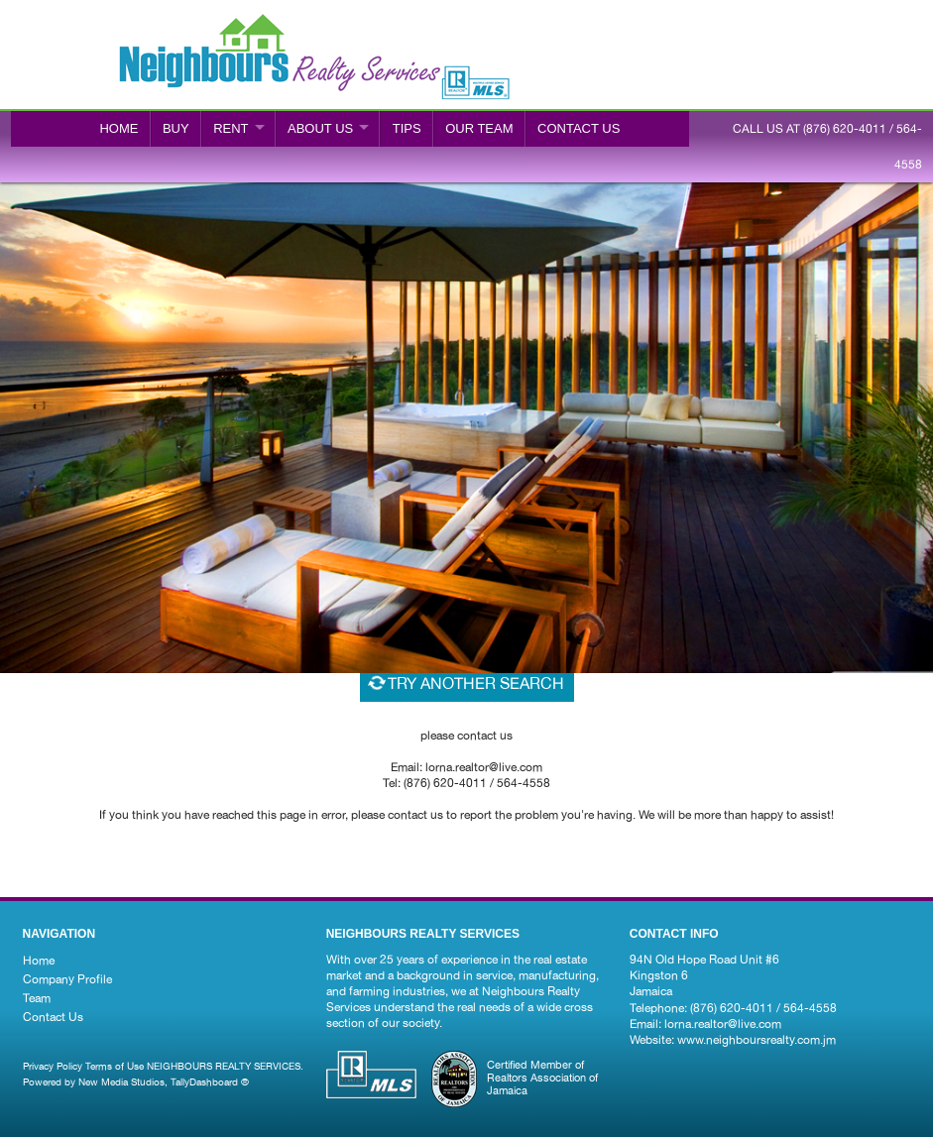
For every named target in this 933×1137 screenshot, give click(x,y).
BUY (176, 128)
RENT (230, 128)
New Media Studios (121, 1081)
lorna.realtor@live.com (722, 1024)
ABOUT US (320, 128)
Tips (407, 128)
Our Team (479, 128)
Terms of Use (114, 1066)
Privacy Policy (52, 1066)
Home (118, 128)
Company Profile (67, 979)
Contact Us (53, 1017)
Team (37, 998)
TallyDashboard (204, 1081)
